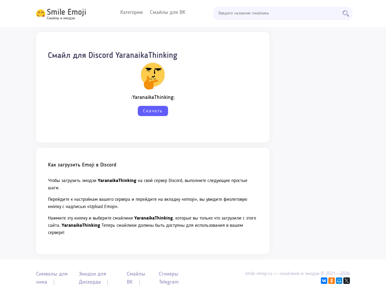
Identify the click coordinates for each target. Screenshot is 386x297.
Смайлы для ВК (167, 12)
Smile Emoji (66, 13)
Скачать (153, 111)
